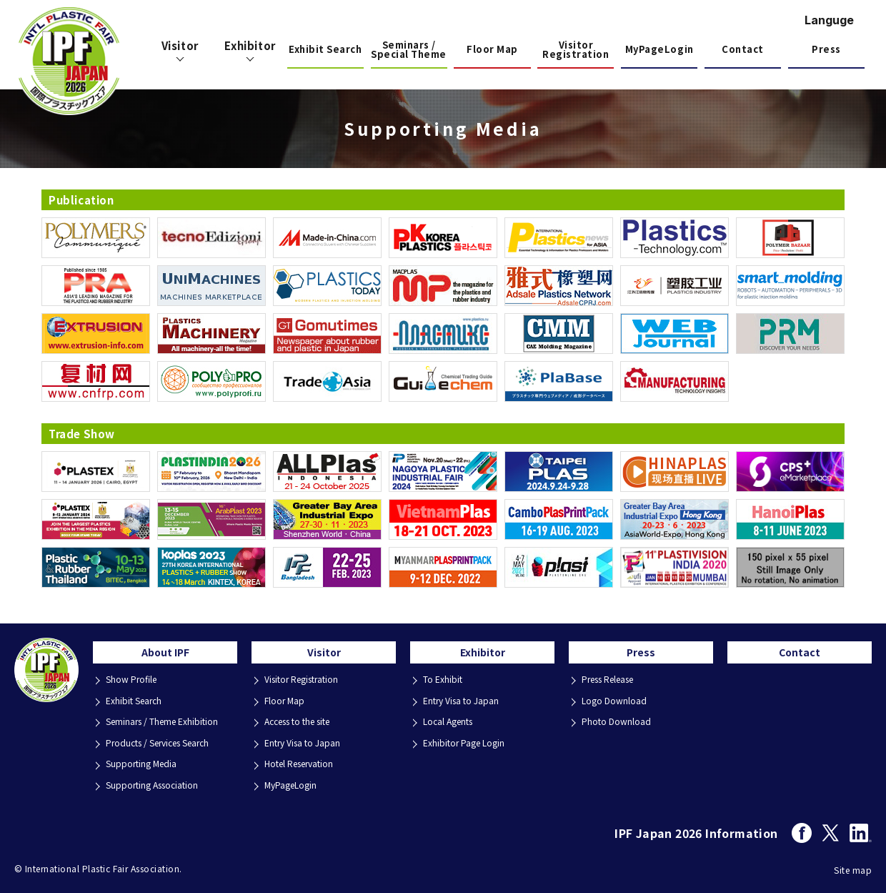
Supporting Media (145, 762)
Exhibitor (482, 655)
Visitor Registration (575, 50)
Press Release (614, 685)
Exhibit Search (325, 49)
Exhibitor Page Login (467, 743)
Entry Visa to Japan (306, 743)
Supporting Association (157, 781)
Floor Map (492, 49)
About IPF (165, 655)
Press (826, 49)
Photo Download (618, 724)
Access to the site (305, 724)
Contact (743, 49)
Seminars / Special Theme (409, 50)
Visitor (324, 655)
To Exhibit (444, 685)
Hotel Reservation (305, 762)
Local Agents (452, 724)
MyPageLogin (659, 49)
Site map (853, 865)
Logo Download (616, 704)
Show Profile (134, 685)
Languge (829, 20)
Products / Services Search (165, 743)
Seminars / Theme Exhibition (167, 724)
